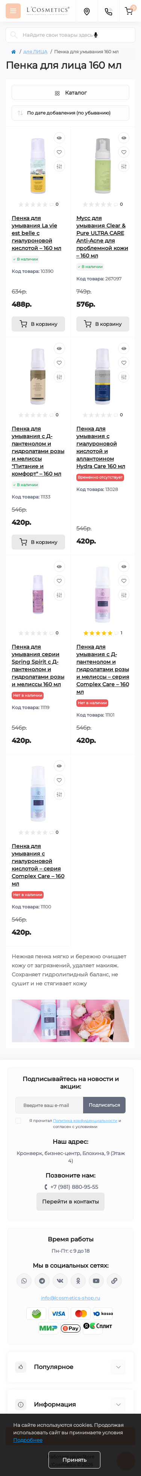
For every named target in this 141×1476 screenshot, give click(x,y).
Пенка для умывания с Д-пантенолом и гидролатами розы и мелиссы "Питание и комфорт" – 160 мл (38, 451)
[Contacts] (108, 11)
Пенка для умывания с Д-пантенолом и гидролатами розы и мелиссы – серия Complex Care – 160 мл (102, 669)
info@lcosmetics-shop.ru (70, 1298)
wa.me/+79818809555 (24, 1281)
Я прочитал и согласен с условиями (73, 1123)
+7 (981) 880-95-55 (74, 1187)
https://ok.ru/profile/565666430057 (78, 1281)
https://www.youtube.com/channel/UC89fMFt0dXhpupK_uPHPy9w (96, 1281)
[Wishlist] (59, 152)
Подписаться (104, 1105)
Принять (74, 1459)
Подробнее (27, 1440)
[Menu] (13, 10)
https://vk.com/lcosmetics (60, 1281)
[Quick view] (59, 137)
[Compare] (59, 166)
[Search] (14, 34)
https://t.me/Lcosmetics (42, 1281)
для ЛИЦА (35, 51)
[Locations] (86, 11)
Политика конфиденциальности (85, 1120)
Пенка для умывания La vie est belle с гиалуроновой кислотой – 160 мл (36, 233)
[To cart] (38, 323)
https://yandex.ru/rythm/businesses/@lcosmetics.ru (114, 1281)
